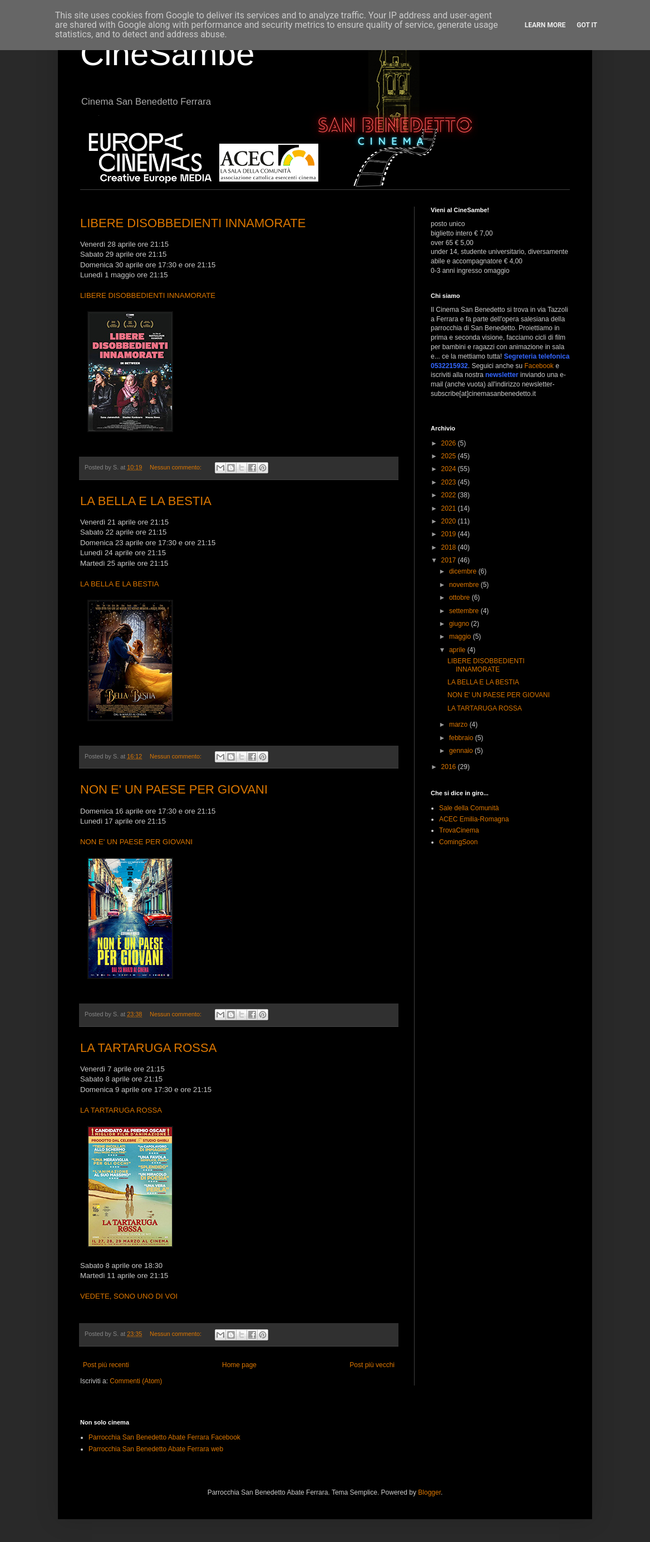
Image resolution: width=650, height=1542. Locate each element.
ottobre (460, 597)
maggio (461, 636)
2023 (449, 482)
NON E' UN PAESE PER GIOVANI (174, 789)
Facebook (539, 366)
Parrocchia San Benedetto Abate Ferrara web (155, 1449)
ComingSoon (458, 842)
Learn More (545, 25)
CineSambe (167, 53)
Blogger (429, 1492)
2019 (449, 534)
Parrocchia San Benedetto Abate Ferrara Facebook (164, 1437)
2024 (449, 469)
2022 (449, 495)
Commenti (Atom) (136, 1381)
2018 (449, 547)
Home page (239, 1365)
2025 (449, 456)
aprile (458, 650)
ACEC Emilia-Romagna (474, 819)
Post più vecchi (372, 1365)
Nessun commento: (176, 467)
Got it (587, 25)
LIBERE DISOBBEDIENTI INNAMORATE (193, 223)
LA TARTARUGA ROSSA (148, 1048)
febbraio (462, 738)
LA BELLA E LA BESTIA (145, 501)
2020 (449, 521)
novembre (465, 585)
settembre (465, 611)
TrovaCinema (459, 830)
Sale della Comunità (469, 808)
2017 (449, 560)
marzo (459, 724)
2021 (449, 508)
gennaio (462, 751)
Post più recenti (106, 1365)
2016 (449, 767)
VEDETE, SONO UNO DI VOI (129, 1296)
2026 (449, 443)
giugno (460, 624)
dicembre (464, 571)
